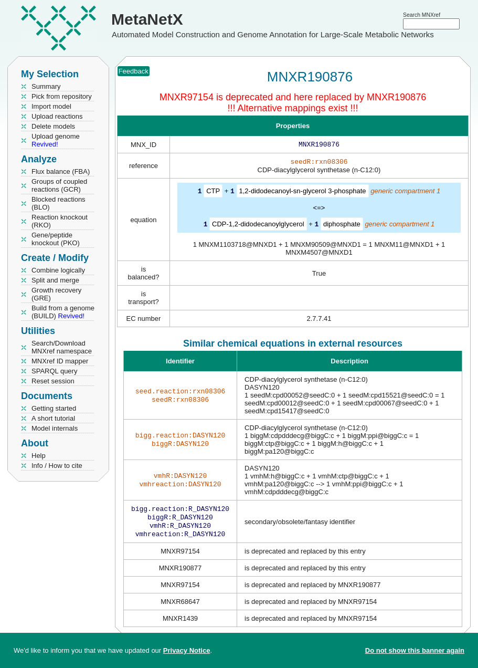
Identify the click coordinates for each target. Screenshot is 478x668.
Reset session (53, 381)
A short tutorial (53, 418)
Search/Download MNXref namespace (61, 347)
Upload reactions (57, 116)
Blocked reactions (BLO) (58, 203)
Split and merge (55, 280)
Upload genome (55, 140)
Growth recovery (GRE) (56, 294)
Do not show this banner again (414, 650)
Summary (46, 86)
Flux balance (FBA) (60, 171)
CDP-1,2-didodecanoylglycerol (258, 225)
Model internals (54, 428)
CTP (213, 193)
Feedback (133, 71)
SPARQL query (54, 371)
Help (38, 456)
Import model (51, 106)
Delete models (53, 126)
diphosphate (341, 225)
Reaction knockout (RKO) (59, 221)
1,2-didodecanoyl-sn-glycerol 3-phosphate (302, 193)
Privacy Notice (186, 650)
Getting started (53, 408)
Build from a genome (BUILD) (62, 312)
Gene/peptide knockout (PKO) (55, 239)
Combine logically (58, 270)
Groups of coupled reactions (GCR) (59, 185)
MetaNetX (147, 19)
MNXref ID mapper (59, 361)
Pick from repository (61, 96)
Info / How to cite (56, 465)
